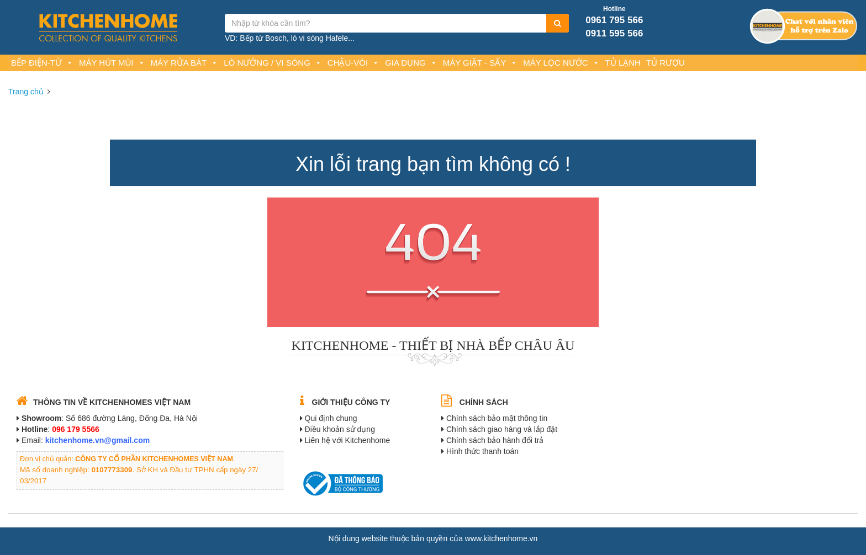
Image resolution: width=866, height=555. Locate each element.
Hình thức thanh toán (482, 451)
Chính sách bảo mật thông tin (496, 418)
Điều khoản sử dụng (340, 429)
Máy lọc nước (561, 62)
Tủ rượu (665, 62)
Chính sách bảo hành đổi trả (495, 440)
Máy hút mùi (112, 62)
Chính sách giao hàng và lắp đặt (501, 429)
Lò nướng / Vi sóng (273, 62)
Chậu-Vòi (353, 62)
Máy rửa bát (185, 62)
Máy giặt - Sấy (480, 62)
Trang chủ (26, 91)
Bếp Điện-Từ (42, 62)
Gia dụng (411, 62)
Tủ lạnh (623, 62)
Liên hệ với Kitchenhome (347, 440)
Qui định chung (331, 418)
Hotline (614, 9)
